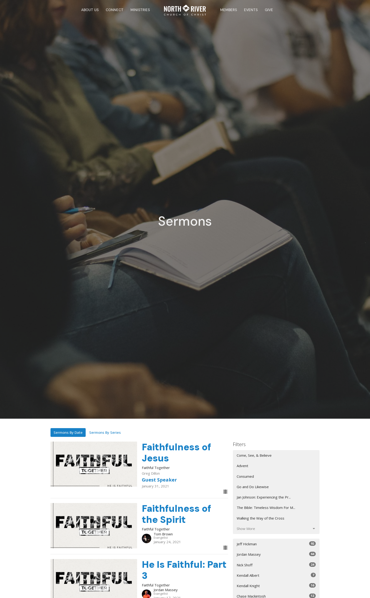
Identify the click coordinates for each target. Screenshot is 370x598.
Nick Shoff (276, 564)
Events (251, 10)
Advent (242, 465)
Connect (114, 10)
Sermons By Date (68, 432)
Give (269, 10)
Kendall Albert (276, 575)
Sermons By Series (105, 432)
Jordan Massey (276, 554)
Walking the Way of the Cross (260, 518)
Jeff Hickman (276, 543)
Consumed (245, 476)
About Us (90, 10)
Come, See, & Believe (254, 455)
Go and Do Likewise (253, 486)
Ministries (140, 10)
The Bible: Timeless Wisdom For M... (266, 507)
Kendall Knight (276, 585)
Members (228, 10)
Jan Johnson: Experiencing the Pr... (264, 497)
